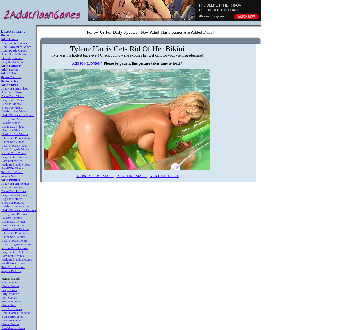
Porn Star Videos (12, 161)
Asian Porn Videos (12, 96)
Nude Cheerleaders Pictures (19, 210)
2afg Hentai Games (13, 62)
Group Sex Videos (13, 126)
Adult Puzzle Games (14, 50)
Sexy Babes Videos (13, 100)
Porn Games (9, 297)
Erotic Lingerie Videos (16, 149)
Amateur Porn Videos (14, 88)
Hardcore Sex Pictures (15, 229)
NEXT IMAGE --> (164, 176)
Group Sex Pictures (14, 221)
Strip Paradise (10, 294)
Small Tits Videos (12, 168)
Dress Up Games (12, 58)
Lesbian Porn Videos (14, 145)
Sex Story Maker (12, 301)
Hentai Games (10, 286)
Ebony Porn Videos (14, 119)
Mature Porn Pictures (15, 248)
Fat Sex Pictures (12, 218)
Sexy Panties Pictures (15, 252)
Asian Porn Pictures (13, 191)
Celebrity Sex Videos (15, 111)
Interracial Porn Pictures (17, 233)
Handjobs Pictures (13, 225)
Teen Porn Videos (12, 172)
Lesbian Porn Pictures (15, 240)
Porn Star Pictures (13, 256)
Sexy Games (9, 290)
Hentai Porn (9, 305)
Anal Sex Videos (11, 92)
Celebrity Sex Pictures (15, 206)
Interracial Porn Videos (16, 138)
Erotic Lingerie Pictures (16, 244)
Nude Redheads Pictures (17, 259)
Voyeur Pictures (11, 271)
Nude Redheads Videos (16, 164)
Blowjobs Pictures (13, 202)
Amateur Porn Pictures (15, 183)
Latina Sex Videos (13, 141)
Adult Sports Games (13, 54)
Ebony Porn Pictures (14, 214)
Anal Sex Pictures (12, 187)
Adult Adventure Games (16, 46)
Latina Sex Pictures (14, 237)
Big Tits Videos (11, 103)
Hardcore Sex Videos (15, 134)
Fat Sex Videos (11, 122)
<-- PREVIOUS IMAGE (95, 176)
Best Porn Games (12, 316)
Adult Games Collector (15, 313)
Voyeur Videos (10, 176)
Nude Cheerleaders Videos (18, 115)
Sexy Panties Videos (14, 157)
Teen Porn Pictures (13, 267)
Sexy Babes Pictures (14, 195)
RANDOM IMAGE (131, 176)
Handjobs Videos (12, 130)
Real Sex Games (12, 309)
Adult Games (9, 282)
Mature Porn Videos (14, 153)
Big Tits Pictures (12, 199)
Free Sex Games (12, 320)
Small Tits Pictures (13, 263)
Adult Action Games (14, 43)
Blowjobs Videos (12, 107)
